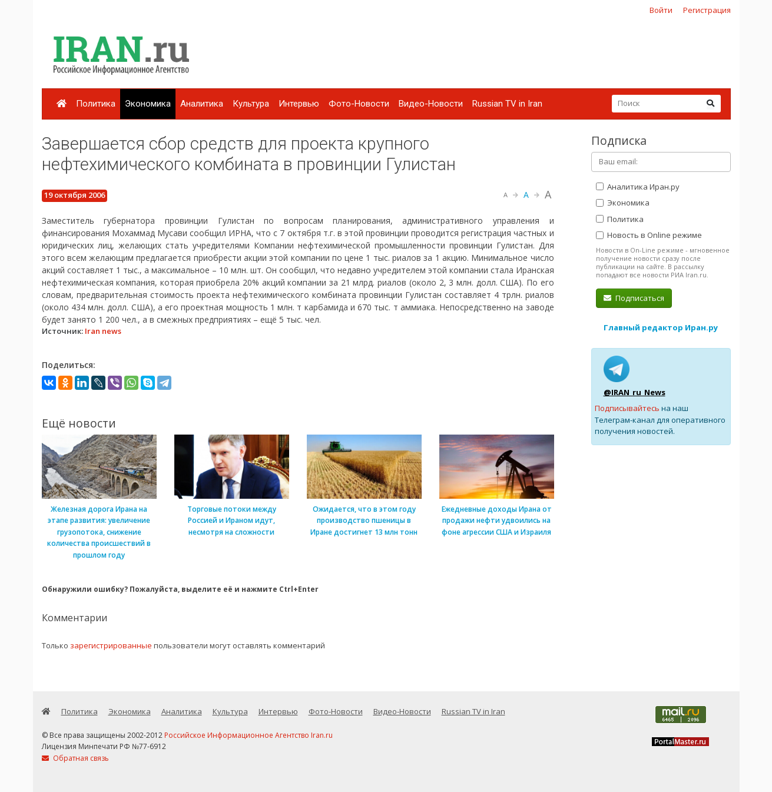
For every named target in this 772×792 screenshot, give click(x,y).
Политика (95, 103)
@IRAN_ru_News (634, 392)
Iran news (103, 331)
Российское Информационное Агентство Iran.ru (248, 735)
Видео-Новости (431, 103)
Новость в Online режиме (649, 235)
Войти (661, 10)
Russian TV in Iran (507, 103)
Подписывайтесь (627, 408)
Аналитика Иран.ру (638, 186)
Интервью (299, 103)
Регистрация (707, 10)
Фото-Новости (359, 103)
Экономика (148, 103)
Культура (251, 103)
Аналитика (201, 103)
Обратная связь (75, 758)
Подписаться (634, 298)
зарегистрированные (111, 645)
